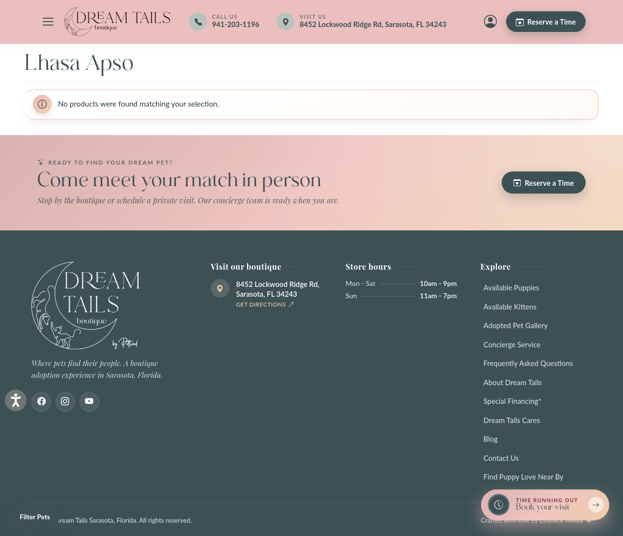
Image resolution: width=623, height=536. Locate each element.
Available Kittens (510, 306)
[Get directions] (368, 21)
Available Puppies (511, 287)
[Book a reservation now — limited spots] (545, 505)
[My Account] (490, 21)
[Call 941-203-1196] (224, 21)
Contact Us (501, 457)
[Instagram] (65, 402)
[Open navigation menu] (48, 21)
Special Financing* (512, 400)
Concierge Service (511, 344)
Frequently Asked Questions (528, 363)
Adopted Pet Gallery (515, 325)
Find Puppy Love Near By (523, 476)
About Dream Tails (512, 382)
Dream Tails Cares (511, 420)
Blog (490, 438)
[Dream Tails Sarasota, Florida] (117, 21)
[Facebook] (41, 402)
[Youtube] (89, 402)
